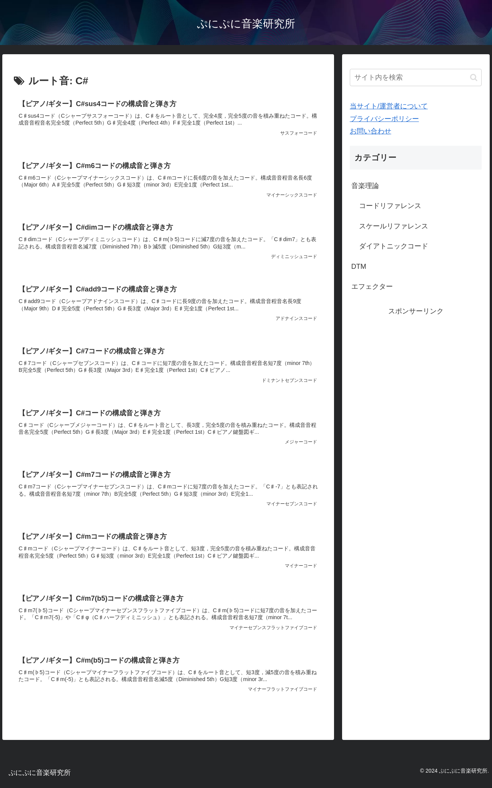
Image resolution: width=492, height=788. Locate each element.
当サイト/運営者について (389, 106)
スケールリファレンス (393, 226)
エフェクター (372, 286)
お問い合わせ (370, 131)
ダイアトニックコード (393, 246)
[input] (416, 77)
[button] (473, 77)
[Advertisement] (416, 371)
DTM (358, 266)
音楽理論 (365, 186)
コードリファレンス (390, 206)
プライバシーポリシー (384, 119)
